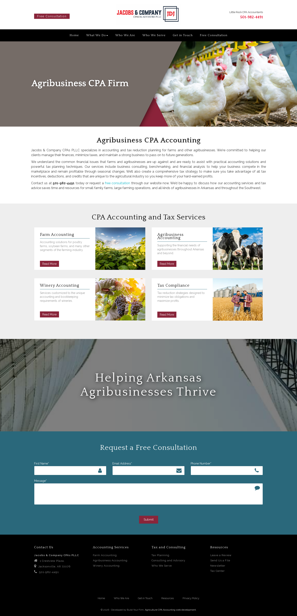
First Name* (41, 463)
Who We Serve (154, 35)
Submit (149, 519)
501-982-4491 (251, 17)
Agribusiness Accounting (110, 560)
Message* (40, 480)
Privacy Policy (191, 598)
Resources (167, 598)
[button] (7, 84)
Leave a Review (221, 555)
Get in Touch (183, 35)
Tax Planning (160, 555)
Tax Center (217, 570)
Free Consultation (52, 16)
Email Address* (122, 463)
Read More (49, 263)
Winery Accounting (106, 565)
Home (74, 35)
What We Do (97, 35)
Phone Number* (201, 463)
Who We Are (125, 35)
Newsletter (217, 565)
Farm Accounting (105, 555)
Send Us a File (220, 560)
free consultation (117, 183)
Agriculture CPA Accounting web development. (170, 609)
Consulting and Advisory (168, 560)
